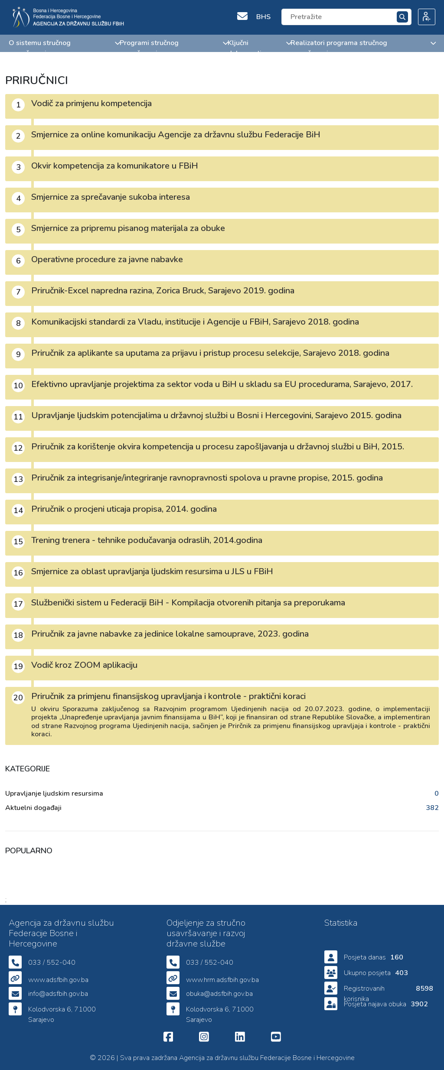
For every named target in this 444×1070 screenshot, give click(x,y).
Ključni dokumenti (259, 48)
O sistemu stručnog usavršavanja (64, 48)
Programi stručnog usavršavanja (174, 48)
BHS (263, 17)
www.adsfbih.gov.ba (58, 980)
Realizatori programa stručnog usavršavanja (363, 48)
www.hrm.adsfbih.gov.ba (222, 980)
